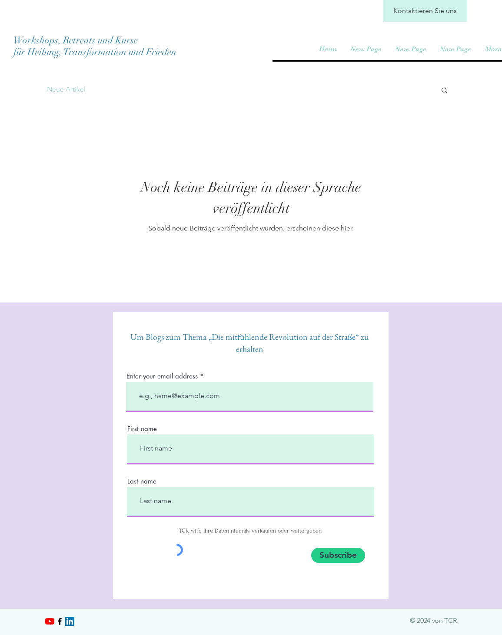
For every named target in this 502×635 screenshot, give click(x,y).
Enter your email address (162, 376)
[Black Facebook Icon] (59, 621)
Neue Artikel (66, 89)
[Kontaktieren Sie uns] (425, 11)
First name (142, 428)
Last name (141, 481)
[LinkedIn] (69, 621)
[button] (444, 90)
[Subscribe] (338, 555)
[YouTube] (49, 621)
